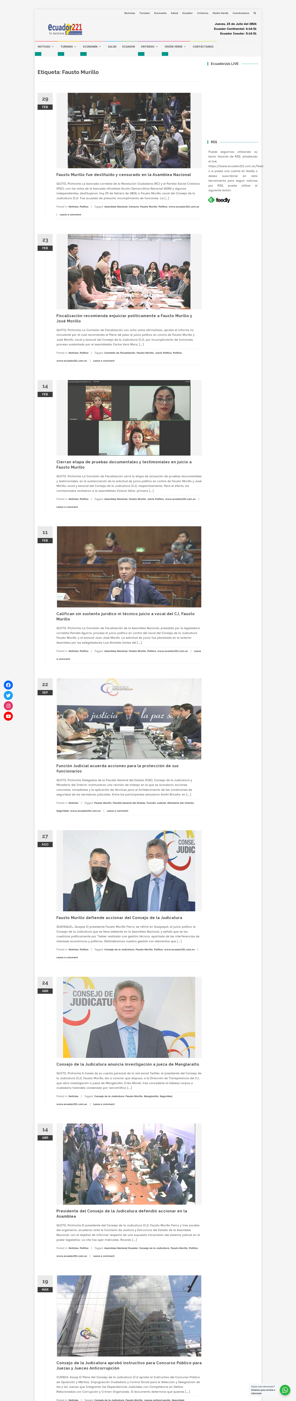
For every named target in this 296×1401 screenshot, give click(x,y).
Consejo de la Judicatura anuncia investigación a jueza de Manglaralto (127, 1064)
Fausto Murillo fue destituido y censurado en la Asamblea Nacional (123, 174)
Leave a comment (70, 214)
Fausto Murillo (148, 206)
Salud (174, 13)
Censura (134, 206)
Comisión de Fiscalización (119, 352)
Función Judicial (156, 803)
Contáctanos (241, 13)
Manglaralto (151, 1096)
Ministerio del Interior (180, 803)
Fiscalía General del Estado (129, 803)
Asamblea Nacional (116, 206)
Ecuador (187, 13)
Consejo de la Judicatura (119, 949)
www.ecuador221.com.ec (184, 206)
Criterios (202, 13)
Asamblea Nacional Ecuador (121, 1248)
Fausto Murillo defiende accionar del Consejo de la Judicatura (119, 917)
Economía (160, 13)
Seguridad (62, 810)
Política (84, 206)
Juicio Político (163, 352)
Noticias (129, 13)
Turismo (144, 13)
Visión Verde (220, 13)
